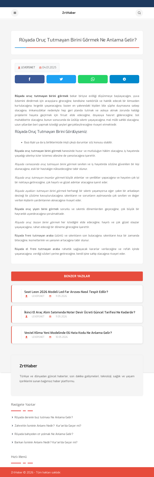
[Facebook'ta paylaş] (30, 78)
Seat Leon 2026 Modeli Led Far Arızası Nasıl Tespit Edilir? (66, 291)
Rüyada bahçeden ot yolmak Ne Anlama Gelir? (44, 433)
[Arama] (139, 13)
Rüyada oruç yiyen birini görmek (37, 208)
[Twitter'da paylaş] (61, 78)
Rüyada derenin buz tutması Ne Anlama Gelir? (44, 416)
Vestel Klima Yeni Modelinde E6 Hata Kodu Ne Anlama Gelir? (68, 332)
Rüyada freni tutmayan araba (34, 235)
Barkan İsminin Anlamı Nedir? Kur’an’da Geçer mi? (46, 441)
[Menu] (15, 13)
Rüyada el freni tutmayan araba (37, 248)
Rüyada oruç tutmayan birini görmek (38, 150)
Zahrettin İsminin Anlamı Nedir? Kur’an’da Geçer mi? (48, 425)
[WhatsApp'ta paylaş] (93, 78)
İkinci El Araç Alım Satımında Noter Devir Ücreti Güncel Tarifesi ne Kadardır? (79, 312)
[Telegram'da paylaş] (124, 78)
